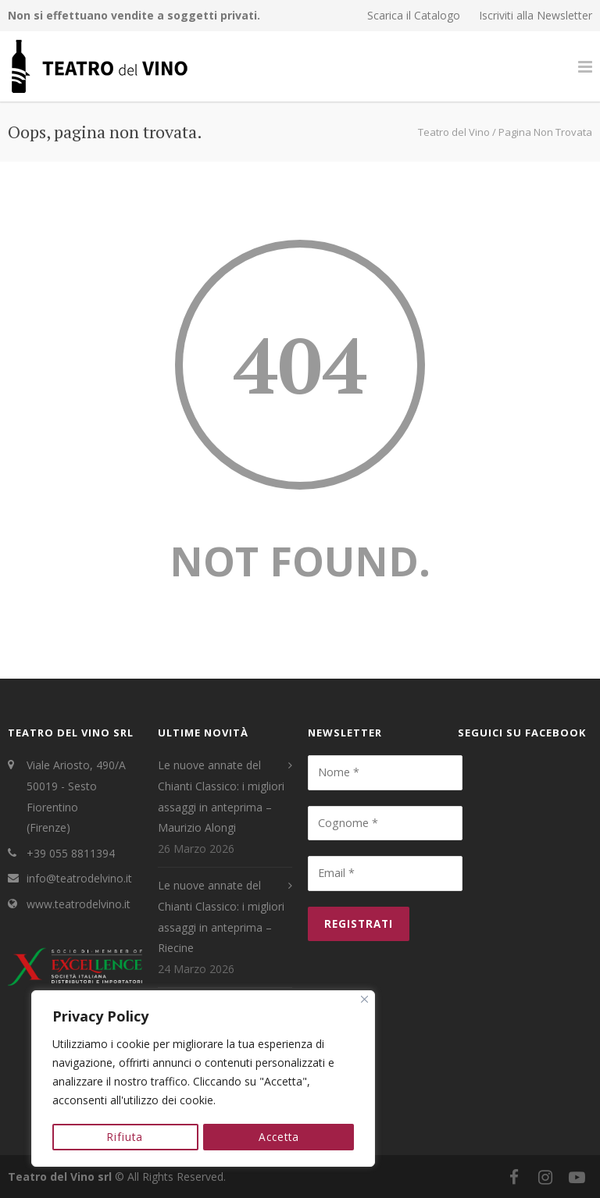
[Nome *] (385, 772)
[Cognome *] (385, 823)
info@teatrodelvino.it (79, 878)
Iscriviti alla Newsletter (535, 15)
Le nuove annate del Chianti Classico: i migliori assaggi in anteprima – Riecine (221, 916)
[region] (203, 1079)
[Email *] (385, 873)
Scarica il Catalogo (413, 15)
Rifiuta (125, 1136)
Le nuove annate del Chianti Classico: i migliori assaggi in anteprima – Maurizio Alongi (221, 796)
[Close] (364, 1001)
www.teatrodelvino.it (78, 904)
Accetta (279, 1136)
